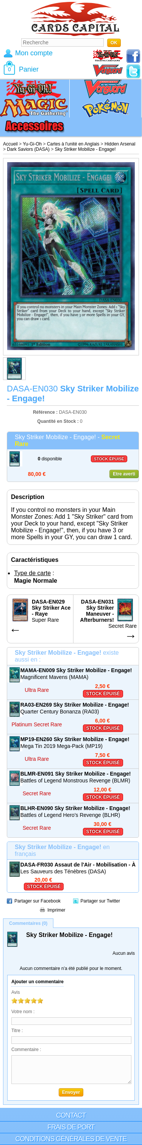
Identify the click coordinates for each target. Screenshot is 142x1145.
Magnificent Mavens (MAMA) (54, 677)
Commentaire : (26, 1049)
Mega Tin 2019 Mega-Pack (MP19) (61, 746)
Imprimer (56, 910)
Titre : (17, 1030)
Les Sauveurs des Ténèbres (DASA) (63, 871)
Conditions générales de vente (70, 1139)
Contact (71, 1115)
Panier (29, 69)
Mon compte (34, 53)
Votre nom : (22, 1011)
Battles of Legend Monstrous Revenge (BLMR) (75, 780)
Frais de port (71, 1127)
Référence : (46, 412)
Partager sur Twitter (100, 901)
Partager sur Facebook (37, 901)
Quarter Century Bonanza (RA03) (59, 712)
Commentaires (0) (28, 923)
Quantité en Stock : (57, 421)
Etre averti (124, 474)
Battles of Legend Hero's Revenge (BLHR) (70, 815)
